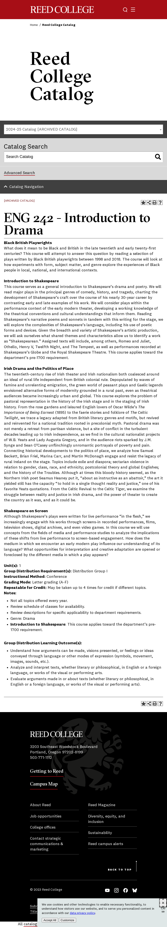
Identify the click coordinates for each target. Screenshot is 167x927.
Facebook (125, 890)
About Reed (40, 805)
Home (34, 25)
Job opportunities (45, 816)
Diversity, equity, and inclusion (106, 819)
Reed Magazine (101, 805)
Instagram (116, 890)
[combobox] (83, 129)
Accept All (49, 920)
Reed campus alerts (105, 844)
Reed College (62, 9)
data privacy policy (82, 913)
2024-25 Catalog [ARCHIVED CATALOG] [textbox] (41, 129)
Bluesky (134, 890)
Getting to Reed (46, 771)
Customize (67, 920)
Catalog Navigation (26, 187)
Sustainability (100, 833)
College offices (42, 827)
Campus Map (44, 784)
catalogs (31, 924)
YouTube (107, 890)
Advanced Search (19, 173)
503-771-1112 (41, 758)
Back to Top (120, 870)
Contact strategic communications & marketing (46, 844)
